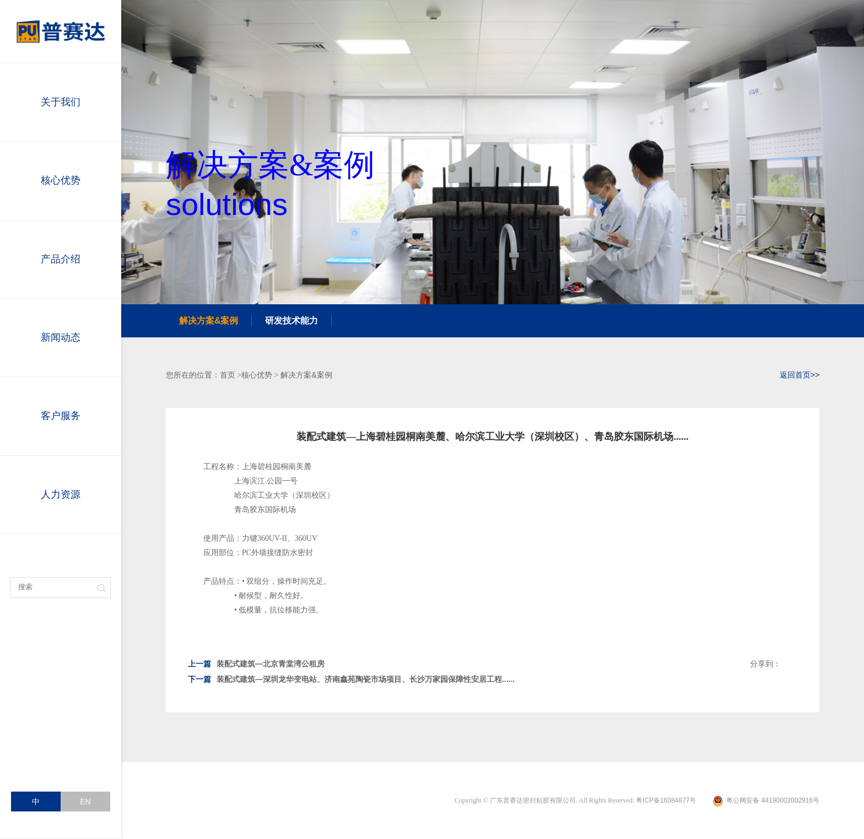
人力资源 (60, 494)
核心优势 (60, 180)
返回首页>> (799, 374)
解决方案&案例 (209, 320)
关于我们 (60, 101)
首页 (227, 374)
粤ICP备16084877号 (666, 800)
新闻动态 (60, 337)
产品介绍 (60, 259)
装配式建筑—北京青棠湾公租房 (256, 663)
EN (85, 801)
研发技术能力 (291, 320)
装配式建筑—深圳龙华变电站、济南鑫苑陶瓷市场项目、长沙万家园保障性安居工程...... (351, 679)
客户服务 (60, 415)
